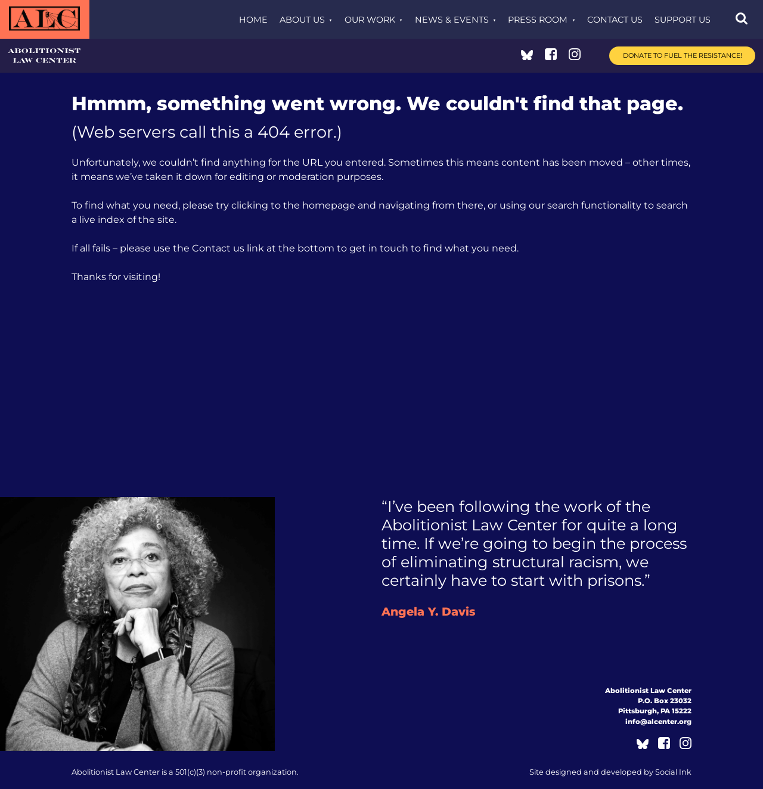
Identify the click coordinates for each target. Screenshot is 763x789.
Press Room (537, 19)
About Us (302, 19)
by (610, 772)
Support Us (683, 19)
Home (253, 19)
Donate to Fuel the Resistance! (682, 55)
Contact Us (615, 19)
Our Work (370, 19)
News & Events (452, 19)
